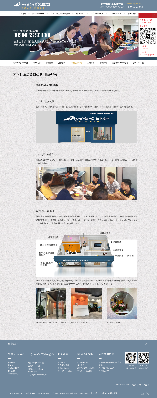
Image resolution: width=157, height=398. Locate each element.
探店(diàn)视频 (97, 13)
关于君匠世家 (38, 13)
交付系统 (61, 63)
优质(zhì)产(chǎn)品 (35, 369)
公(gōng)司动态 (83, 362)
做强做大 (103, 63)
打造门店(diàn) (76, 63)
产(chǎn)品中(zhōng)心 (60, 13)
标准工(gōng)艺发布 (84, 371)
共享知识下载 (138, 63)
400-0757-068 (135, 6)
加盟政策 (61, 362)
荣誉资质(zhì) (13, 374)
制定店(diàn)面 (63, 368)
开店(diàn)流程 (63, 365)
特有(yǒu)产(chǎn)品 (36, 363)
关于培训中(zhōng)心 (120, 63)
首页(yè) (22, 13)
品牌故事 (11, 362)
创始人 (10, 365)
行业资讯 (80, 365)
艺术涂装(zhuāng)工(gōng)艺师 (110, 362)
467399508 (144, 49)
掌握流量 (49, 63)
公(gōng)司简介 (13, 368)
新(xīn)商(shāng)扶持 (65, 371)
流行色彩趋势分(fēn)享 (86, 368)
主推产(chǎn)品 (34, 366)
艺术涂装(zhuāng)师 (20, 63)
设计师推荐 (32, 372)
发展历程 (11, 371)
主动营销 (90, 63)
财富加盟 (80, 13)
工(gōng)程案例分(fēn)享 (37, 374)
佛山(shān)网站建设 (109, 393)
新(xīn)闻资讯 (115, 13)
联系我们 (132, 13)
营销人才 (37, 63)
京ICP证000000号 (81, 393)
